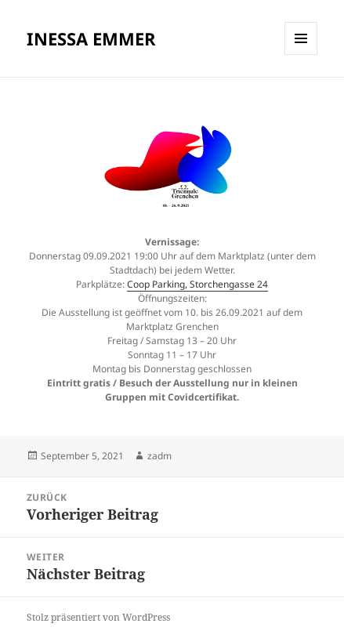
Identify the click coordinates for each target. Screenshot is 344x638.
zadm (159, 455)
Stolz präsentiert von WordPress (98, 617)
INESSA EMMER (91, 38)
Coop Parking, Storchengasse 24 (197, 284)
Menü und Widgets (301, 54)
